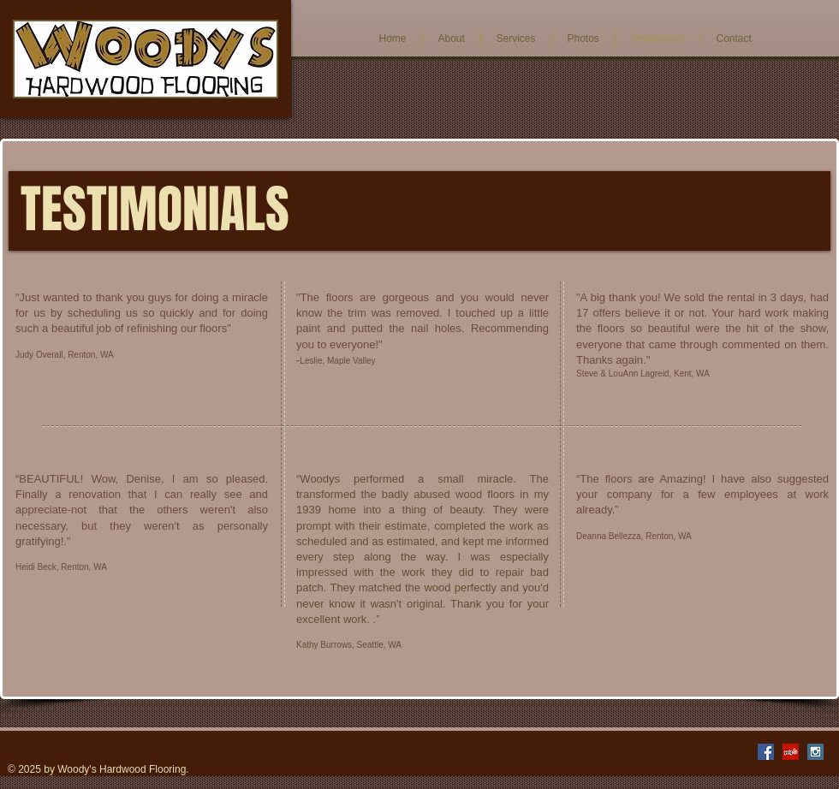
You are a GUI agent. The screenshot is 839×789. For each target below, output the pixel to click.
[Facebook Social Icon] (766, 752)
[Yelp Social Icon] (790, 752)
